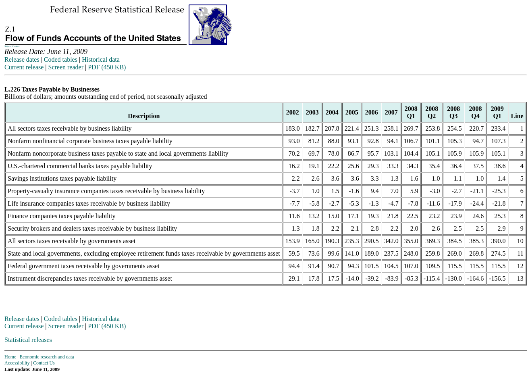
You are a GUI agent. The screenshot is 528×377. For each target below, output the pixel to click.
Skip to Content (12, 46)
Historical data (101, 59)
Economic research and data (47, 357)
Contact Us (44, 363)
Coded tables (60, 59)
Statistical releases (28, 339)
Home (10, 357)
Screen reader (65, 67)
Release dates (21, 59)
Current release (24, 67)
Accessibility (17, 363)
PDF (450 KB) (107, 67)
